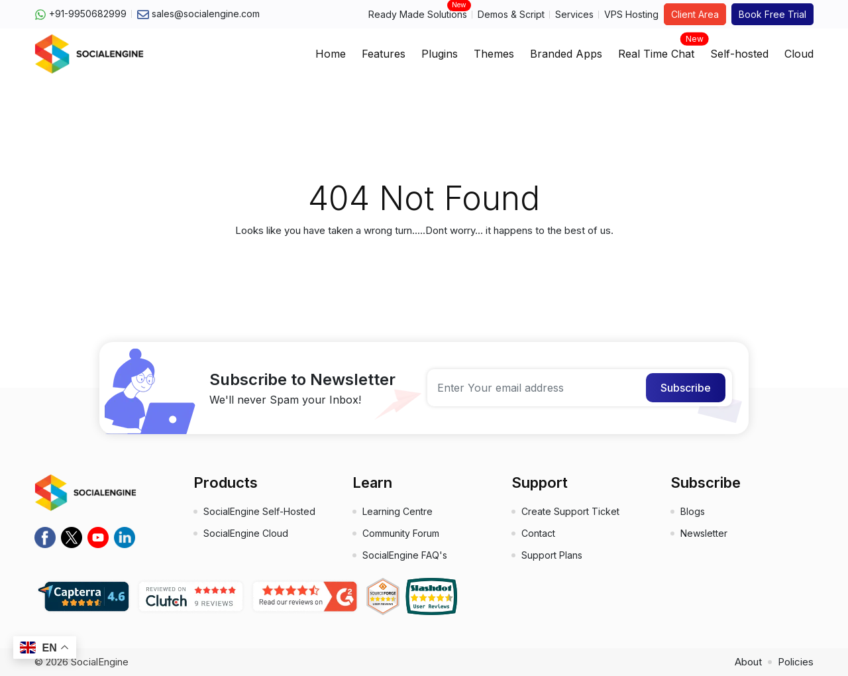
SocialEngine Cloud (245, 533)
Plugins (439, 53)
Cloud (799, 53)
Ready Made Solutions (417, 13)
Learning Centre (397, 511)
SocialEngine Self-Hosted (259, 511)
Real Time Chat (656, 49)
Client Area (695, 14)
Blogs (692, 511)
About (748, 661)
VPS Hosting (631, 14)
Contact (538, 533)
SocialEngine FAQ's (404, 555)
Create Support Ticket (570, 511)
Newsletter (703, 533)
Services (574, 14)
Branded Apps (566, 53)
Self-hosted (739, 53)
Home (330, 53)
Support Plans (551, 555)
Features (383, 53)
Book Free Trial (772, 14)
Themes (494, 53)
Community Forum (400, 533)
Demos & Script (511, 14)
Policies (796, 661)
